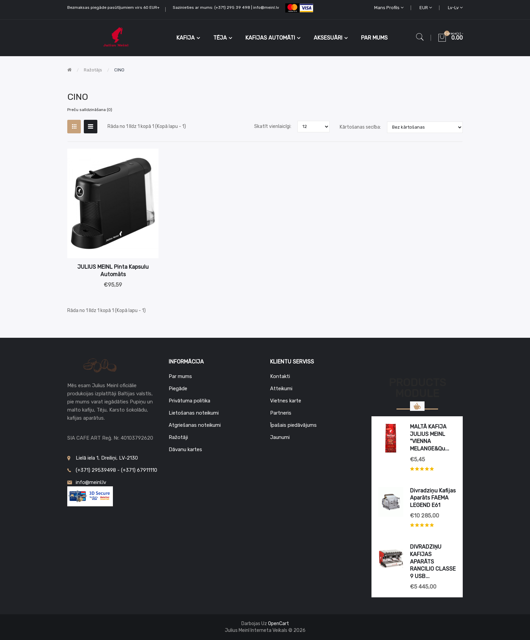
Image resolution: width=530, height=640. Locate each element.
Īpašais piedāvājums (293, 425)
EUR (425, 7)
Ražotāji (178, 437)
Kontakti (280, 376)
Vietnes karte (285, 401)
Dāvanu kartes (185, 449)
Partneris (280, 413)
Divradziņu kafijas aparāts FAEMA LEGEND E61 (433, 497)
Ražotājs (93, 69)
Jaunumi (280, 437)
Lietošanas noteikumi (194, 413)
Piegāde (178, 388)
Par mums (180, 376)
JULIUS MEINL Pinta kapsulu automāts (113, 271)
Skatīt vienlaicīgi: (272, 126)
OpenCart (278, 623)
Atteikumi (281, 388)
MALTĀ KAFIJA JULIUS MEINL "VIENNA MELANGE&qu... (429, 437)
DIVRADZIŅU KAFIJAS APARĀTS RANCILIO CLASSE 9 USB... (433, 561)
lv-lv (455, 7)
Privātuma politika (189, 401)
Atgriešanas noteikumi (195, 425)
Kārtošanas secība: (360, 127)
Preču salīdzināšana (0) (89, 109)
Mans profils (389, 7)
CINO (119, 69)
